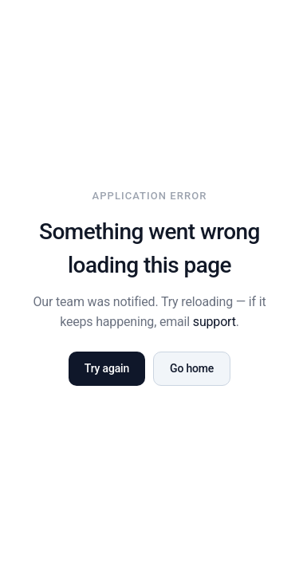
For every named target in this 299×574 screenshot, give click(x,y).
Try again (107, 368)
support (214, 321)
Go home (192, 368)
